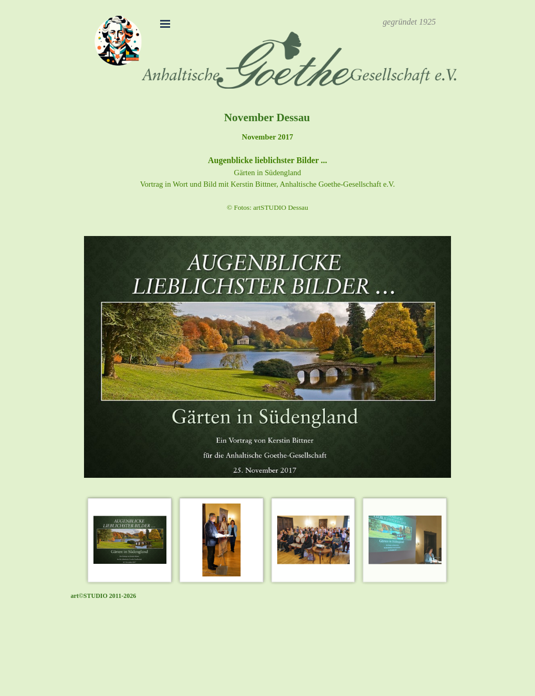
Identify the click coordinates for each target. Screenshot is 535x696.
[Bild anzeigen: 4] (405, 540)
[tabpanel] (409, 22)
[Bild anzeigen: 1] (130, 540)
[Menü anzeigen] (165, 23)
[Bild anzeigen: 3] (314, 540)
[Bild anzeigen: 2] (222, 540)
